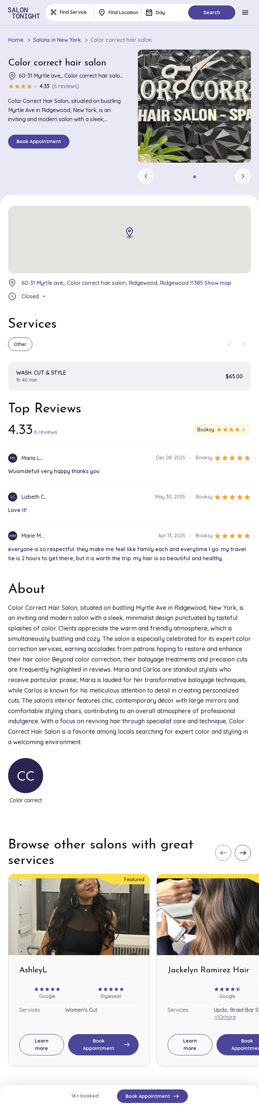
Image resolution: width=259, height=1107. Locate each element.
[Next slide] (243, 176)
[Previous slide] (146, 176)
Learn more (42, 1044)
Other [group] (20, 344)
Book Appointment (39, 141)
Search (211, 12)
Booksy (222, 430)
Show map (217, 282)
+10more (225, 1017)
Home (16, 40)
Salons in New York (57, 40)
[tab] (194, 177)
